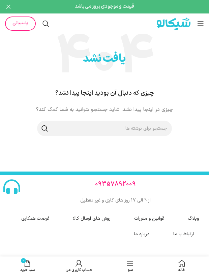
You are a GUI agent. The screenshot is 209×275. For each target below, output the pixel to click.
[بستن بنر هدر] (8, 6)
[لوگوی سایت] (173, 21)
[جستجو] (46, 22)
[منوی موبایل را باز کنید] (200, 22)
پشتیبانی (20, 21)
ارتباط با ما (183, 232)
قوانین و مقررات (149, 216)
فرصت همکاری (35, 216)
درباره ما (142, 232)
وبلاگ (193, 216)
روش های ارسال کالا (92, 216)
